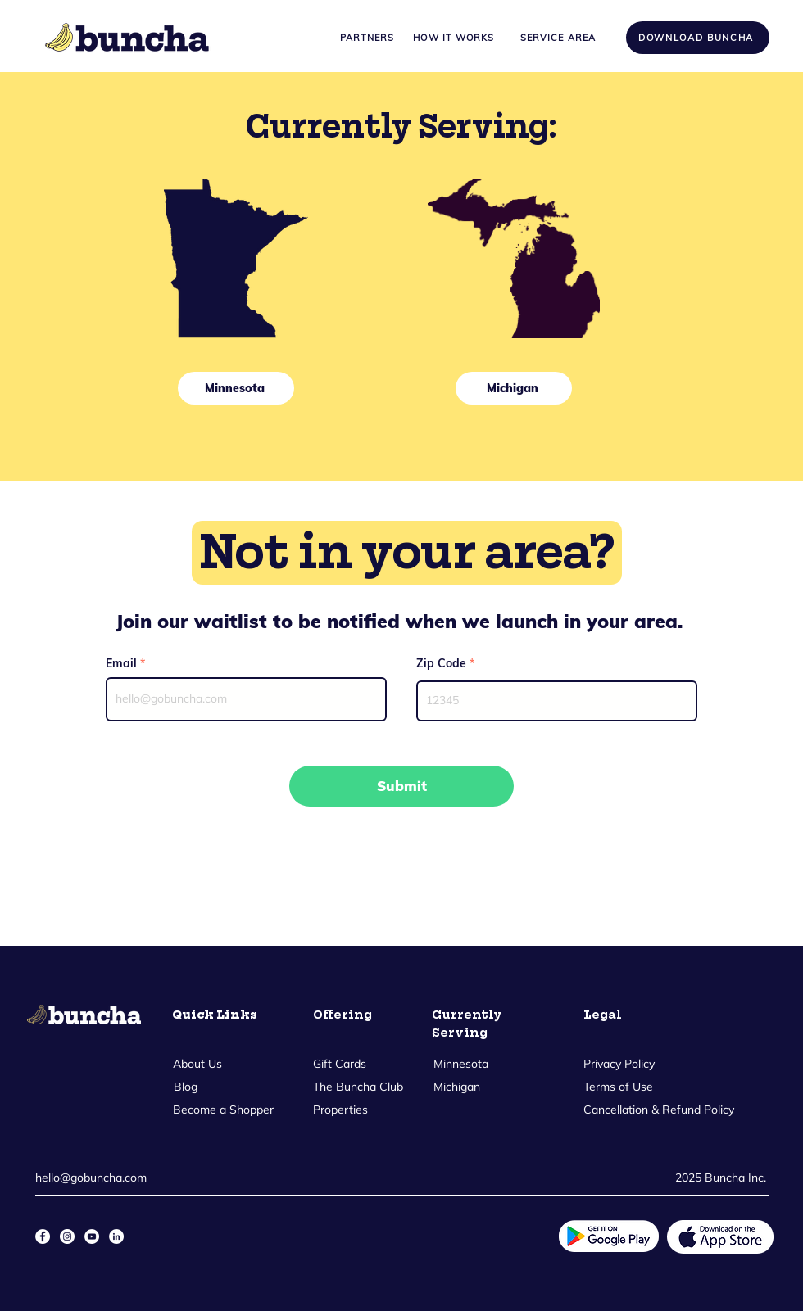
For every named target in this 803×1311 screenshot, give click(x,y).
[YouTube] (91, 1236)
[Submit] (401, 786)
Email (121, 663)
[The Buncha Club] (358, 1087)
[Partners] (367, 37)
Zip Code (441, 663)
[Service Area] (558, 37)
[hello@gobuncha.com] (95, 1178)
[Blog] (185, 1087)
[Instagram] (67, 1236)
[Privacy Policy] (620, 1064)
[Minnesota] (236, 388)
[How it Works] (454, 37)
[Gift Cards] (339, 1064)
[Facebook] (42, 1236)
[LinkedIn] (116, 1236)
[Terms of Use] (618, 1087)
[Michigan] (514, 388)
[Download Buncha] (697, 37)
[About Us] (197, 1064)
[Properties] (340, 1110)
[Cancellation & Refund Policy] (659, 1110)
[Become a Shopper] (223, 1110)
